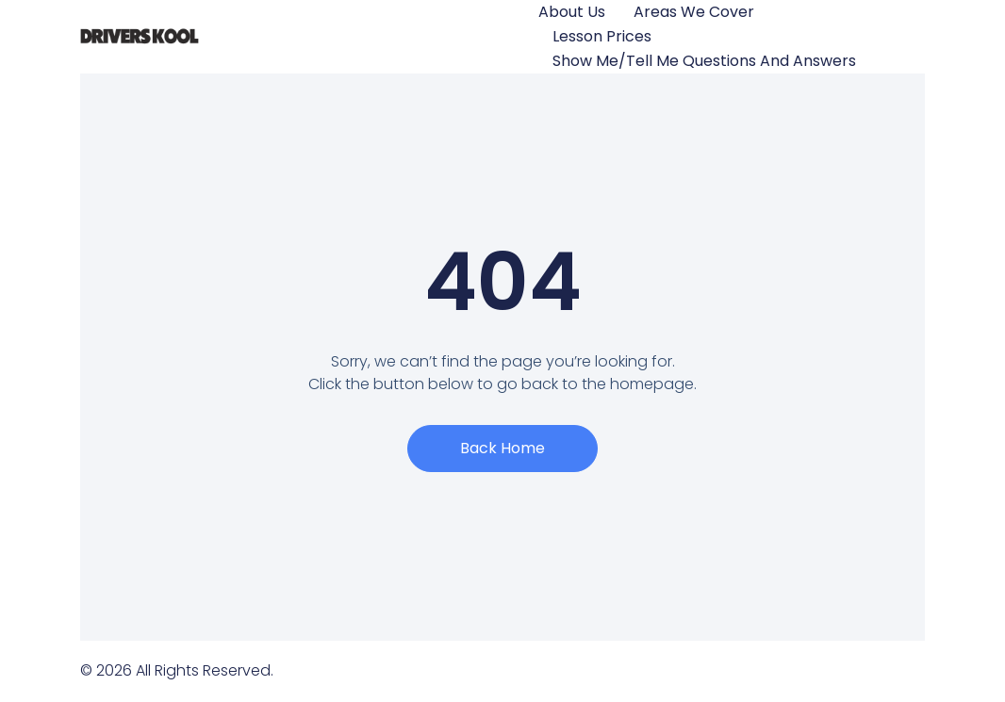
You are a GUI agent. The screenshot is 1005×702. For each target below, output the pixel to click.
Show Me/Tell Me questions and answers (704, 61)
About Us (571, 12)
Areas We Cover (694, 12)
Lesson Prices (601, 36)
